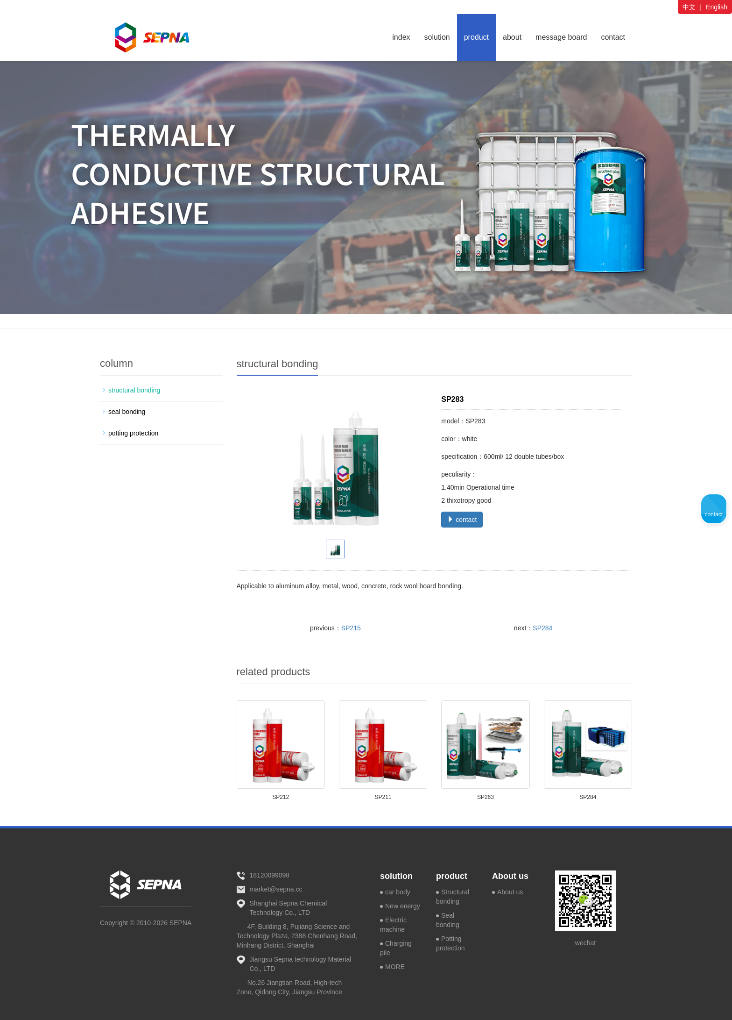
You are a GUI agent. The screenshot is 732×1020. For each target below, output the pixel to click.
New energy (402, 906)
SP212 (280, 797)
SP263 (485, 797)
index (401, 37)
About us (510, 876)
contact (613, 37)
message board (561, 37)
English (716, 7)
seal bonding (126, 411)
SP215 (351, 628)
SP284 (542, 628)
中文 (689, 7)
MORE (395, 966)
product (476, 37)
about (512, 37)
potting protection (133, 433)
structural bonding (134, 390)
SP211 (383, 797)
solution (437, 37)
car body (397, 892)
